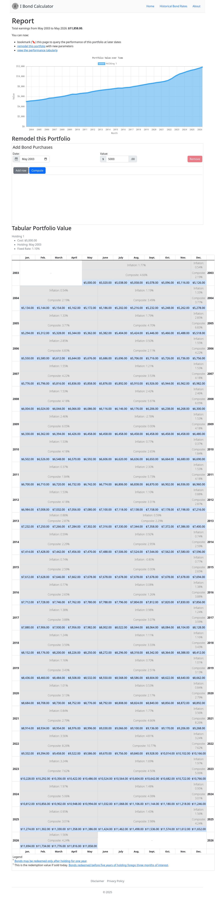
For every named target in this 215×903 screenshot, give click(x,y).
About (196, 6)
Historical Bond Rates (173, 6)
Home (150, 6)
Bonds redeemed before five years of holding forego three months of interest (118, 865)
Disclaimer (97, 881)
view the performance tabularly (37, 50)
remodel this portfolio (31, 46)
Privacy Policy (115, 881)
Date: (31, 157)
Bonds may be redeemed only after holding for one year (50, 861)
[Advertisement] (92, 199)
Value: (118, 157)
